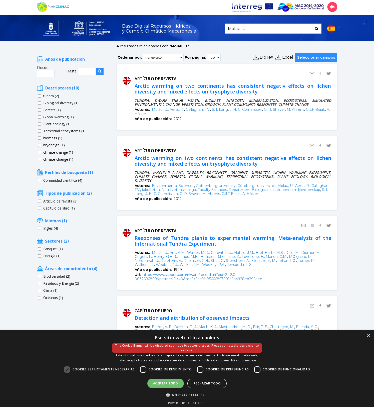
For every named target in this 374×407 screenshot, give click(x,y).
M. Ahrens (295, 109)
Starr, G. (217, 260)
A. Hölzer (250, 193)
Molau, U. (160, 109)
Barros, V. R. (162, 327)
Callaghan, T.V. (198, 109)
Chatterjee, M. (282, 327)
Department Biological (248, 189)
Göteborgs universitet (256, 185)
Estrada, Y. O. (307, 327)
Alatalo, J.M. (244, 252)
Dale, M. (292, 252)
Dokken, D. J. (185, 327)
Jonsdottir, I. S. (239, 264)
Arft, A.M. (177, 252)
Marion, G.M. (276, 256)
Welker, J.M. (190, 264)
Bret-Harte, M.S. (270, 252)
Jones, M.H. (189, 256)
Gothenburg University (216, 185)
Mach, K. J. (208, 327)
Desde (43, 67)
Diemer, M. (310, 252)
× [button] (368, 336)
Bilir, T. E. (260, 327)
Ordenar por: (130, 57)
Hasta (72, 71)
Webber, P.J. (167, 264)
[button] (187, 394)
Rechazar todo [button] (207, 383)
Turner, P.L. (307, 260)
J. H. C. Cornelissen (246, 109)
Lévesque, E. (253, 256)
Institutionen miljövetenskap (295, 189)
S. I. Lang (220, 109)
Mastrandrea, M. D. (235, 327)
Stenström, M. (263, 260)
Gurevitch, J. (221, 252)
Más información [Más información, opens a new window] (243, 360)
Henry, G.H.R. (165, 256)
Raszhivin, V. (171, 260)
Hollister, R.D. (212, 256)
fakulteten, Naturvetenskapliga (169, 189)
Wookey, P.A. (213, 264)
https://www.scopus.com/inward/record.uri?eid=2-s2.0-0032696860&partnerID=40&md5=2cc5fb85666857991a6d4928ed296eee (198, 276)
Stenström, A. (238, 260)
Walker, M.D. (198, 252)
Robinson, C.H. (196, 260)
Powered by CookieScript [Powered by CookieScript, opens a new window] (187, 403)
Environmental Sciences (173, 185)
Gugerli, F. (143, 256)
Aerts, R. (177, 109)
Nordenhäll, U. (147, 260)
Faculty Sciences (212, 189)
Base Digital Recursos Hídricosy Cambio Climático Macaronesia (159, 28)
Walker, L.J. (144, 264)
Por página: (195, 57)
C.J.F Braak (315, 109)
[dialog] (187, 368)
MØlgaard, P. (300, 256)
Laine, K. (232, 256)
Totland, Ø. (287, 260)
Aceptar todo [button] (165, 383)
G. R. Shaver (274, 109)
